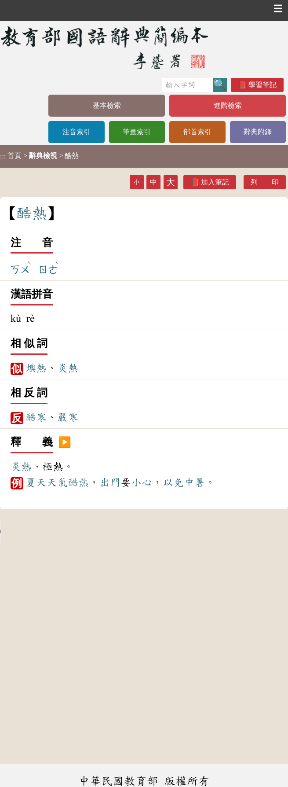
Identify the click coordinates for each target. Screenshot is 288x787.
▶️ (64, 442)
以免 (173, 482)
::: (3, 156)
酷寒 (36, 417)
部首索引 (197, 132)
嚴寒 (67, 417)
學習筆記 (262, 84)
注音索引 (76, 132)
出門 (109, 482)
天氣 (57, 482)
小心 (141, 482)
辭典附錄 (258, 132)
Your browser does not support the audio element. (66, 532)
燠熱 (36, 368)
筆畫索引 (137, 132)
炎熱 (67, 368)
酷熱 (78, 482)
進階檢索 (228, 105)
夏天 (36, 482)
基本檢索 (107, 105)
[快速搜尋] (187, 85)
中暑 (194, 482)
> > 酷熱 (39, 156)
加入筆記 (215, 182)
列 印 (265, 182)
